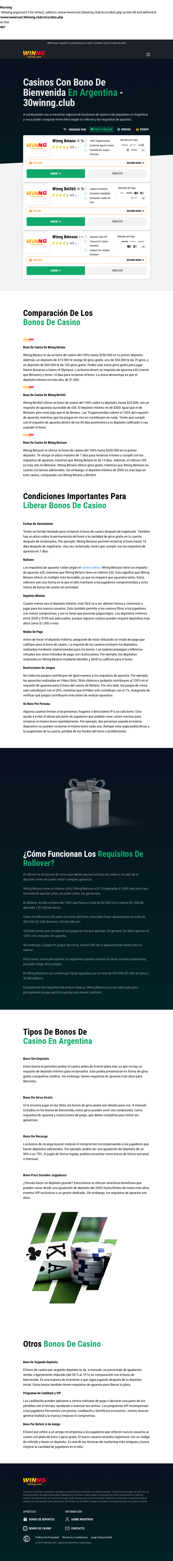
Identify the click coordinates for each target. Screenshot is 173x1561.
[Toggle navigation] (148, 54)
